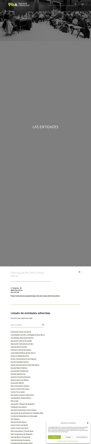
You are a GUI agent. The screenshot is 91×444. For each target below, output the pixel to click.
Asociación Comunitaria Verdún (22, 344)
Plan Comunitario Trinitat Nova (22, 431)
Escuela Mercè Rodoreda (19, 371)
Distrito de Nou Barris (19, 422)
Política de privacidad (73, 441)
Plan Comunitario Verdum (20, 386)
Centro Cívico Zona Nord (19, 428)
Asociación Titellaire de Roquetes (23, 404)
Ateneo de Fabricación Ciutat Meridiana (25, 365)
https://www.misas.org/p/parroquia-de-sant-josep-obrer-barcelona (35, 296)
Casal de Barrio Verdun (19, 347)
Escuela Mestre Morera (19, 368)
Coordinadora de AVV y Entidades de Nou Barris (28, 335)
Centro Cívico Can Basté (19, 425)
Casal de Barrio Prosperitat (20, 437)
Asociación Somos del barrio (21, 332)
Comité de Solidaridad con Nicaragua (24, 416)
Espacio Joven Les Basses (20, 380)
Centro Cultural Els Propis (20, 389)
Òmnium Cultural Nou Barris (21, 350)
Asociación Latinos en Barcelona (22, 395)
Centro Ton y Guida (18, 392)
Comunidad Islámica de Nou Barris (23, 353)
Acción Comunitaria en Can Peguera (23, 359)
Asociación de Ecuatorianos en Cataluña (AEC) (27, 413)
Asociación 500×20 (17, 383)
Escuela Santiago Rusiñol (19, 362)
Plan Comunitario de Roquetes (22, 434)
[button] (87, 423)
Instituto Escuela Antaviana (20, 377)
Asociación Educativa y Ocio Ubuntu (23, 410)
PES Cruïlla (14, 401)
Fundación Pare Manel (19, 407)
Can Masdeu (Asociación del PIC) (22, 338)
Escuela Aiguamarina (18, 374)
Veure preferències (82, 437)
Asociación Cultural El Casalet (21, 341)
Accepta (54, 437)
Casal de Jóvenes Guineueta (20, 440)
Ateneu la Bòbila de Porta (20, 356)
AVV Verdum (15, 419)
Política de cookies (62, 441)
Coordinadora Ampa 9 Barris (21, 398)
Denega (68, 437)
